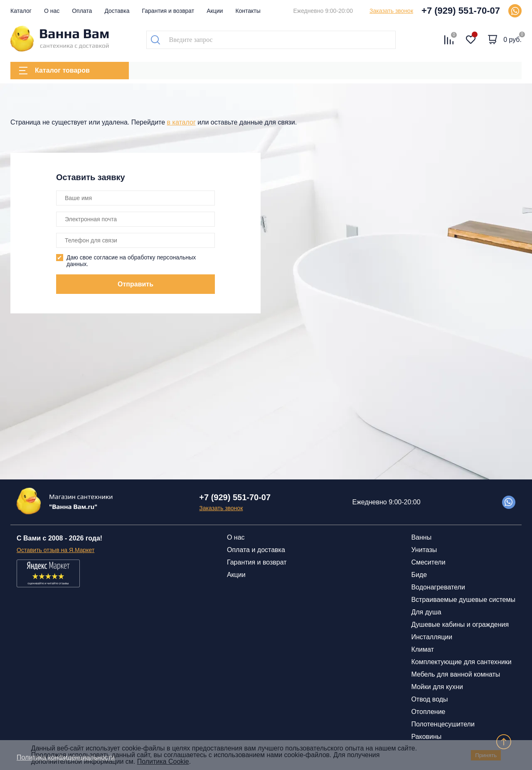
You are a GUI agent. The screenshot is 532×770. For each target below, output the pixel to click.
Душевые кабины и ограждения (460, 624)
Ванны (421, 537)
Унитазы (424, 549)
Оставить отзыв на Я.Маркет (55, 550)
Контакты (247, 10)
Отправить (135, 284)
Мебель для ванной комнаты (455, 674)
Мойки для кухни (437, 686)
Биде (419, 574)
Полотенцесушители (442, 724)
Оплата (82, 10)
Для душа (426, 612)
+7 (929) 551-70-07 (460, 10)
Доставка (116, 10)
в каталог (181, 122)
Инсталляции (431, 636)
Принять (486, 755)
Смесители (428, 562)
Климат (422, 649)
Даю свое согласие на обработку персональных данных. (131, 260)
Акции (215, 10)
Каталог (21, 10)
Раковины (426, 736)
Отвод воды (429, 699)
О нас (51, 10)
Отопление (428, 711)
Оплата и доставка (256, 549)
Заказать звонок (391, 10)
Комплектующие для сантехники (461, 661)
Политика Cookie (163, 761)
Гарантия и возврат (168, 10)
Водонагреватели (438, 587)
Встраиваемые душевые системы (463, 599)
